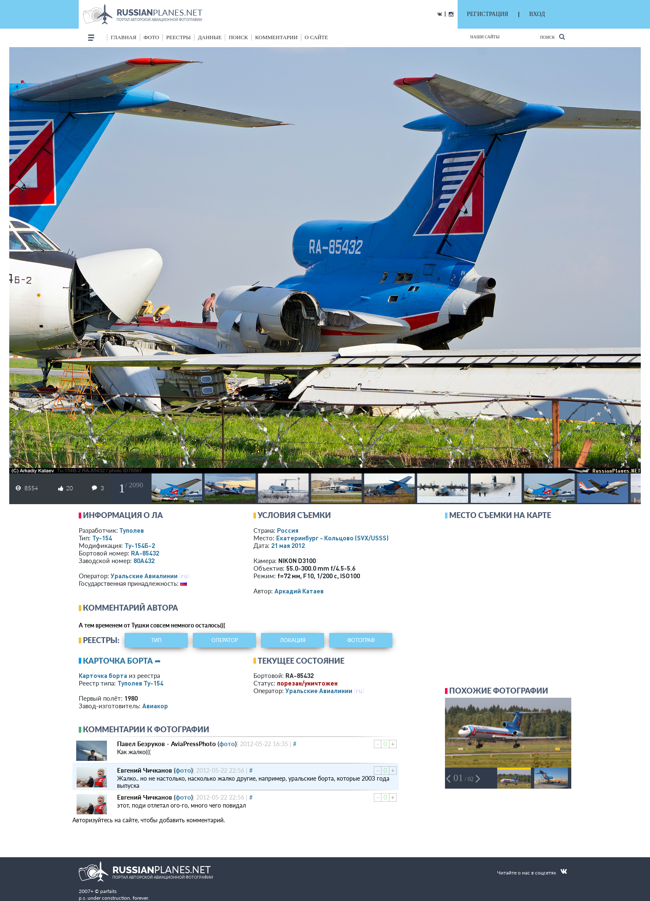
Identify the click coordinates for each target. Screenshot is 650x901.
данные (209, 37)
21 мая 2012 (288, 545)
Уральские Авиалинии (144, 575)
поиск (238, 37)
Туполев (131, 530)
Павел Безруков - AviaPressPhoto (166, 743)
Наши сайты (485, 37)
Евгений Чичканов (144, 770)
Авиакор (155, 706)
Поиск (552, 37)
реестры (178, 37)
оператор (224, 640)
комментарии (276, 37)
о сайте (316, 37)
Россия (287, 530)
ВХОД (537, 14)
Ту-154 (102, 538)
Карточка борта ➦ (122, 660)
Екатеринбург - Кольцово (332, 538)
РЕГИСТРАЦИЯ (487, 14)
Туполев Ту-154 (140, 683)
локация (293, 640)
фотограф (361, 640)
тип (156, 640)
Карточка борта (103, 675)
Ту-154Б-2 (140, 545)
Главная (123, 37)
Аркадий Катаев (299, 591)
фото (151, 37)
